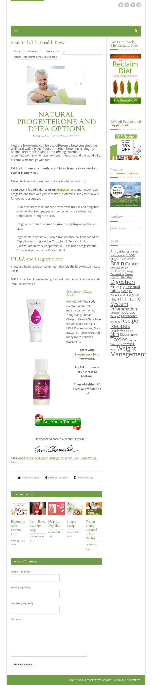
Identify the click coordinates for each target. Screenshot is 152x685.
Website (22, 603)
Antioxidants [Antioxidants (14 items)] (119, 251)
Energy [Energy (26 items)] (117, 286)
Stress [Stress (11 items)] (133, 334)
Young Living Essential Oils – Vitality (91, 529)
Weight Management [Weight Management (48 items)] (128, 351)
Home (17, 51)
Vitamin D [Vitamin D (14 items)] (128, 343)
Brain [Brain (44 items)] (117, 263)
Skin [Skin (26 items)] (114, 334)
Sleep (14, 462)
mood (68, 458)
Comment (17, 619)
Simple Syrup (71, 523)
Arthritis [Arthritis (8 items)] (134, 251)
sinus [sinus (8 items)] (130, 330)
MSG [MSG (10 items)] (132, 312)
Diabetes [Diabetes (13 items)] (126, 277)
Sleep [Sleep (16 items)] (124, 334)
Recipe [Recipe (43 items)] (129, 320)
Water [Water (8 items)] (113, 349)
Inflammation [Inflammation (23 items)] (123, 308)
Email (20, 587)
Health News (53, 42)
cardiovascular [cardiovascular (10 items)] (119, 267)
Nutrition (33, 51)
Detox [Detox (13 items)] (114, 277)
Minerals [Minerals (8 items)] (114, 312)
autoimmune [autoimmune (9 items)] (117, 255)
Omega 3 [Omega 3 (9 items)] (115, 316)
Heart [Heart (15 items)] (114, 299)
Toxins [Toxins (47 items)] (119, 339)
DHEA (21, 458)
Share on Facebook (58, 477)
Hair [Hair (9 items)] (137, 294)
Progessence (65, 189)
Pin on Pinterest (86, 477)
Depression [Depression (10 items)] (117, 274)
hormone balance (37, 458)
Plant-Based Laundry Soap (37, 525)
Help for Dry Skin (54, 523)
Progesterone (88, 458)
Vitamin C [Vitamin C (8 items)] (115, 344)
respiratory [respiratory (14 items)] (118, 330)
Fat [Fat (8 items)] (118, 291)
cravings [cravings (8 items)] (129, 271)
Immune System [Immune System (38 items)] (125, 301)
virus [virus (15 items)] (132, 340)
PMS (76, 458)
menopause (56, 458)
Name (20, 571)
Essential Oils (24, 42)
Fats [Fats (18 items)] (124, 290)
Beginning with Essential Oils (18, 527)
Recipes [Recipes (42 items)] (120, 326)
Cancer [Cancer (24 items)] (132, 263)
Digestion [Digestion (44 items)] (122, 281)
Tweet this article (30, 477)
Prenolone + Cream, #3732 (79, 293)
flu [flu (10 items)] (130, 291)
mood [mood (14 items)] (124, 312)
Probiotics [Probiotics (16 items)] (129, 315)
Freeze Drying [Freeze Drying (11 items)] (119, 294)
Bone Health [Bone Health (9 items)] (127, 258)
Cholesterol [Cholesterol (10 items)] (117, 271)
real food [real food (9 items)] (115, 321)
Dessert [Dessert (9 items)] (129, 274)
